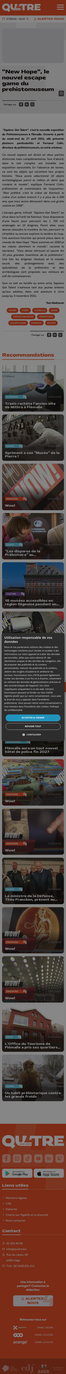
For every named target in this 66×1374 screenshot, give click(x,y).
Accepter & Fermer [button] (33, 717)
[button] (33, 734)
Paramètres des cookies (36, 706)
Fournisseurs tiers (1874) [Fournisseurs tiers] (26, 675)
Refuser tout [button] (33, 726)
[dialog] (33, 687)
